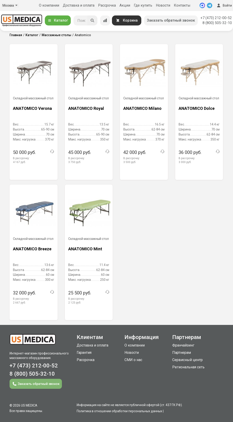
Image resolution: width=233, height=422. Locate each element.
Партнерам (181, 352)
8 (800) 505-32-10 (217, 23)
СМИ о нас (133, 360)
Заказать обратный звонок (171, 20)
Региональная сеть (188, 367)
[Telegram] (209, 5)
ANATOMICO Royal (86, 108)
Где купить (143, 5)
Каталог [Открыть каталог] (58, 20)
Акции (124, 5)
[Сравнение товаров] (105, 20)
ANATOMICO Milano (142, 108)
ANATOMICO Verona (32, 108)
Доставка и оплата (78, 5)
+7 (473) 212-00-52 (216, 18)
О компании (49, 5)
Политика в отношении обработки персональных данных (119, 411)
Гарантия (84, 352)
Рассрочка (107, 5)
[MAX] (202, 5)
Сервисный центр (187, 360)
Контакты (182, 5)
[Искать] (92, 20)
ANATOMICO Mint (85, 248)
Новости (163, 5)
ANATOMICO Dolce (197, 108)
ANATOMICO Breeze (32, 248)
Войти (224, 5)
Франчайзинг (183, 345)
